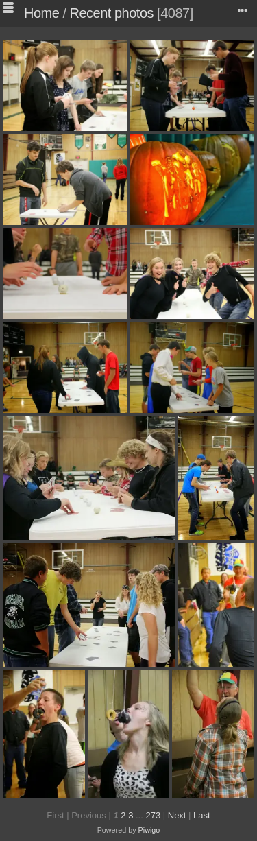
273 (152, 815)
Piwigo (149, 830)
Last (201, 815)
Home (41, 13)
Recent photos (112, 13)
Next (177, 815)
